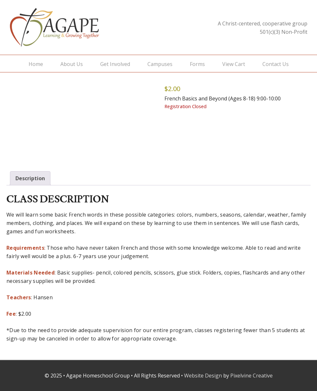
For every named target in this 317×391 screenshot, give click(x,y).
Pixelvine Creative (251, 375)
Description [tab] (30, 178)
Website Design (203, 375)
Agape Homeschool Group (74, 27)
